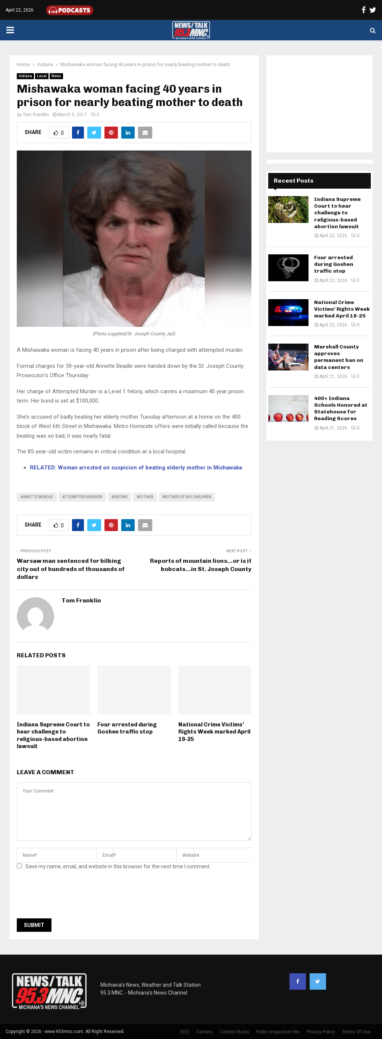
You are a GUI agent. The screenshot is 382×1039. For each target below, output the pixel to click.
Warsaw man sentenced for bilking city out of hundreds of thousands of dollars (71, 568)
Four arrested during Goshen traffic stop (127, 728)
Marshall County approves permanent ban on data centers (338, 357)
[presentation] (73, 896)
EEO (185, 1032)
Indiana (25, 76)
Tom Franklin (36, 114)
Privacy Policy (321, 1032)
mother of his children (187, 497)
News (56, 76)
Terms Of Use (356, 1032)
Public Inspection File (278, 1032)
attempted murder (82, 497)
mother (145, 497)
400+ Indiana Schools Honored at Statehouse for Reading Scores (340, 408)
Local (42, 76)
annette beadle (37, 497)
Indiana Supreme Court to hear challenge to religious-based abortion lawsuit (53, 735)
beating (120, 497)
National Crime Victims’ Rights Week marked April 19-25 (214, 731)
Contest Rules (234, 1032)
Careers (204, 1032)
